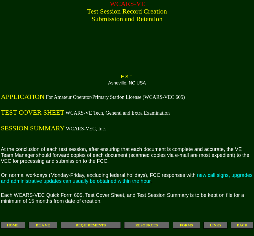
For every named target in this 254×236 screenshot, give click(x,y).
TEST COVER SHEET (32, 112)
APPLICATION (23, 96)
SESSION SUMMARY (33, 128)
